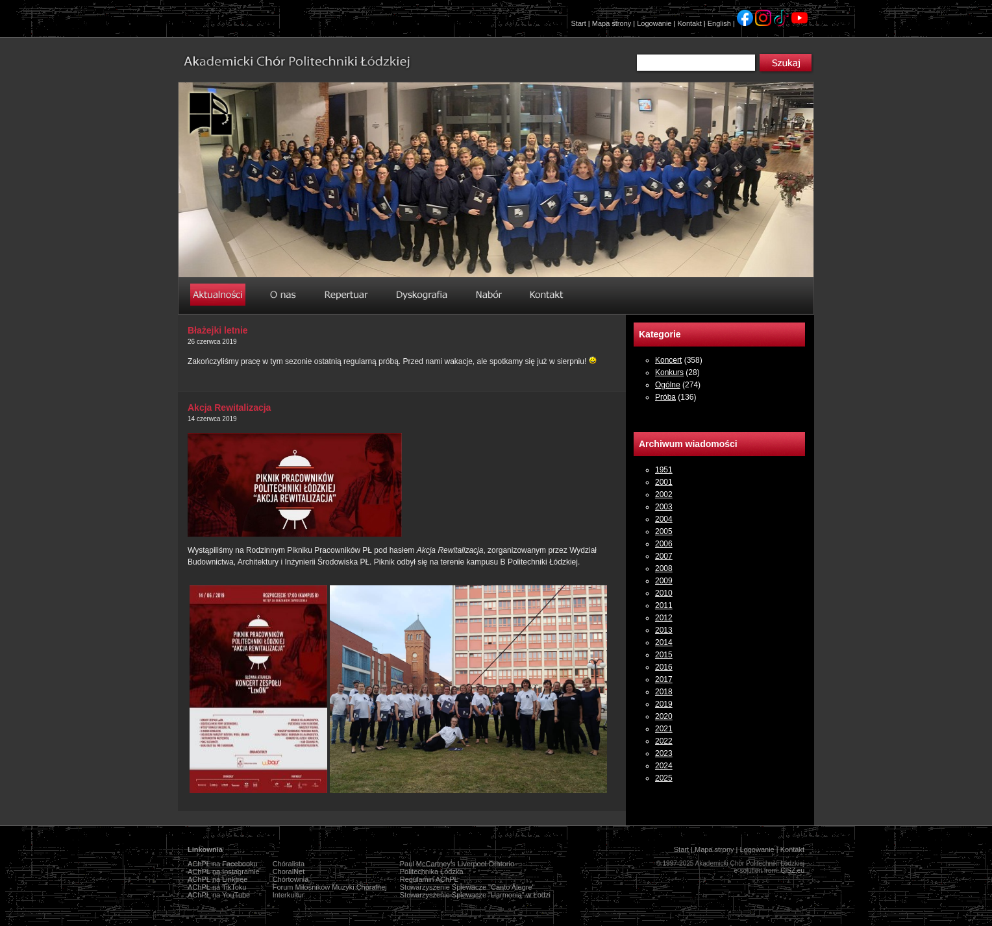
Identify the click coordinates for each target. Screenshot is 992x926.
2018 (664, 691)
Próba (665, 397)
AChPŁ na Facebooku (223, 864)
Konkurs (669, 372)
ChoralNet (289, 871)
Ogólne (667, 384)
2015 (664, 654)
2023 (664, 753)
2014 (664, 642)
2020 (664, 716)
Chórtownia (291, 879)
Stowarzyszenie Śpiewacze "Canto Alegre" (467, 887)
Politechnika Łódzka (432, 871)
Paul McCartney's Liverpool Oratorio (457, 864)
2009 (664, 580)
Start (578, 23)
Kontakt (689, 23)
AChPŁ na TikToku (217, 887)
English (719, 23)
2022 (664, 741)
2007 (664, 556)
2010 (664, 593)
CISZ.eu (792, 870)
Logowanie (654, 23)
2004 (664, 519)
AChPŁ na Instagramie (224, 871)
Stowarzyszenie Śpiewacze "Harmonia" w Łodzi (475, 895)
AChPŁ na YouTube (219, 895)
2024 (664, 765)
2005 (664, 531)
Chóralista (289, 864)
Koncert (668, 360)
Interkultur (288, 895)
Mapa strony (612, 23)
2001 (664, 482)
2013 (664, 630)
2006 (664, 543)
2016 (664, 667)
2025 (664, 778)
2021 (664, 728)
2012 (664, 617)
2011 (664, 605)
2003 (664, 506)
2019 (664, 704)
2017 (664, 679)
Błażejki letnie (218, 330)
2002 (664, 494)
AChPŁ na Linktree (217, 879)
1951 (664, 469)
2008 (664, 568)
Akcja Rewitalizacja (229, 407)
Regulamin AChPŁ (429, 879)
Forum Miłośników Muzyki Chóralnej (330, 887)
